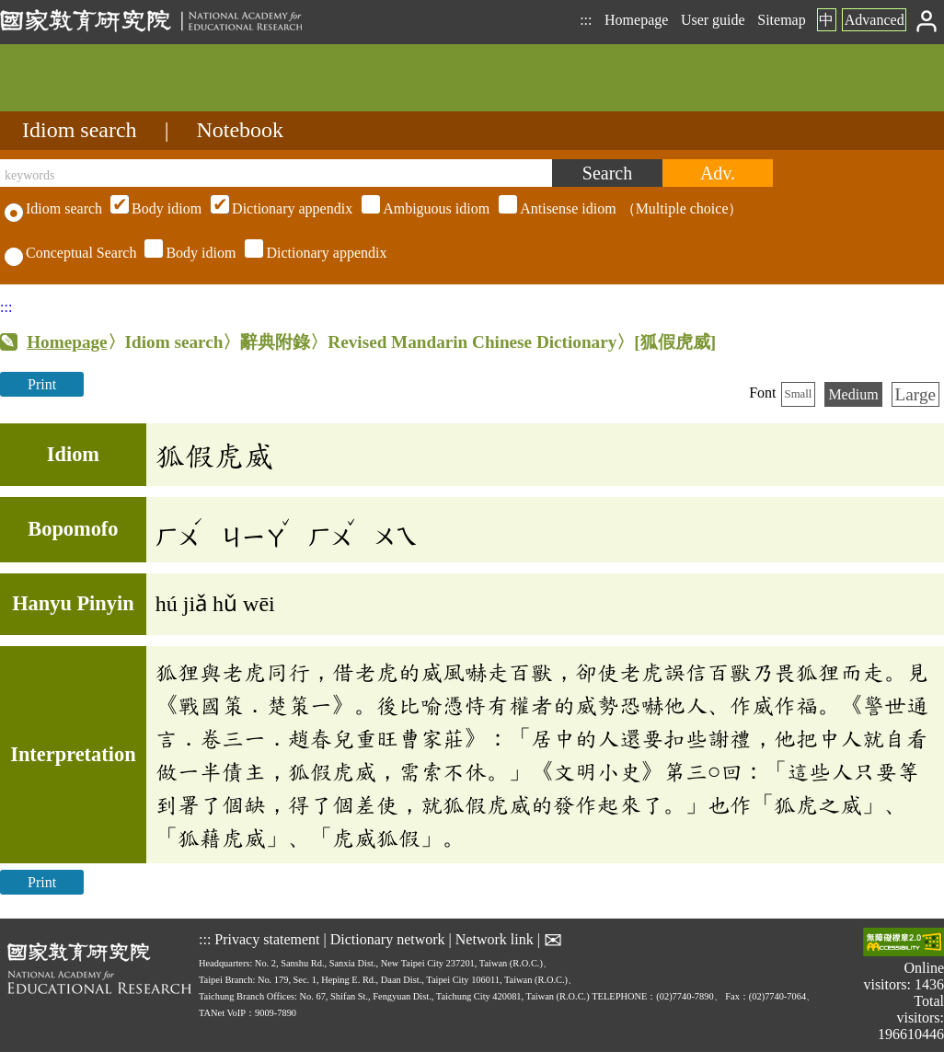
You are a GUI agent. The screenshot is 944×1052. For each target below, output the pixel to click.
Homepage (636, 20)
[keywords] (276, 173)
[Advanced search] (717, 173)
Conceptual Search (70, 252)
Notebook (239, 130)
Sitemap (781, 20)
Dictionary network (387, 939)
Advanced (874, 20)
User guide (713, 20)
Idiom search (79, 130)
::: (586, 20)
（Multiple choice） (424, 208)
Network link (494, 939)
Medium (853, 394)
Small (798, 393)
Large (915, 394)
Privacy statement (266, 939)
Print (42, 384)
